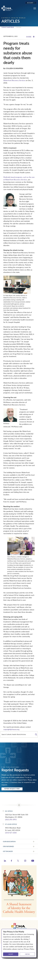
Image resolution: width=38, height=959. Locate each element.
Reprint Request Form (12, 789)
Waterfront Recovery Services (14, 80)
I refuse (27, 954)
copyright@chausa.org (11, 729)
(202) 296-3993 (10, 819)
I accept (10, 954)
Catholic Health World (7, 27)
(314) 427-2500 (10, 833)
